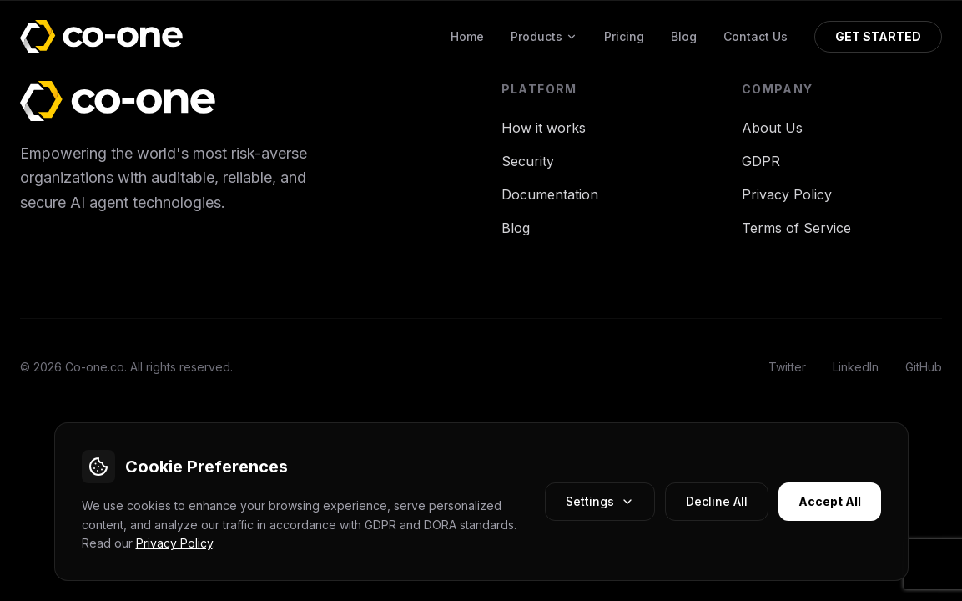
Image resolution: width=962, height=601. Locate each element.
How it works (543, 127)
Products (544, 36)
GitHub (923, 367)
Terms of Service (796, 228)
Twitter (787, 367)
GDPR (761, 161)
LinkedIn (856, 367)
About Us (772, 127)
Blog (684, 36)
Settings (600, 501)
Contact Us (755, 36)
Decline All (717, 501)
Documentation (549, 194)
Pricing (624, 36)
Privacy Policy (174, 543)
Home (467, 36)
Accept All (829, 501)
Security (527, 161)
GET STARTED (878, 36)
